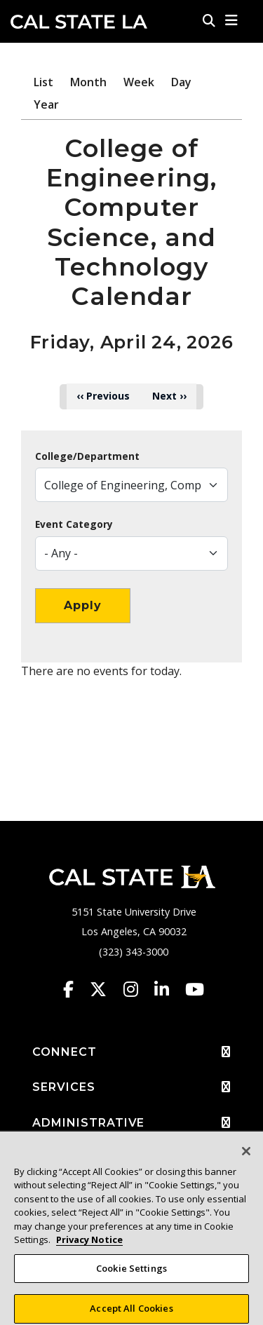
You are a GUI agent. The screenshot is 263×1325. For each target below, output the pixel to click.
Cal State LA (79, 22)
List (43, 82)
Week (138, 82)
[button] (231, 20)
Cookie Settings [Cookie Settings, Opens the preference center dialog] (131, 1274)
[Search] (209, 20)
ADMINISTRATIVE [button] (131, 1123)
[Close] (246, 1157)
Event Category (74, 524)
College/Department (87, 456)
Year (46, 104)
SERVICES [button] (131, 1087)
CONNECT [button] (131, 1052)
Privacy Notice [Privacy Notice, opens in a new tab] (89, 1245)
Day (181, 82)
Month (88, 82)
